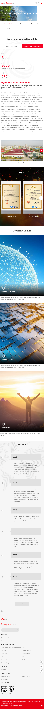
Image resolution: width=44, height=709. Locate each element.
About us (4, 635)
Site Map (11, 703)
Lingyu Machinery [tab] (11, 46)
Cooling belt (4, 653)
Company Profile (8, 23)
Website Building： (5, 705)
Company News (5, 676)
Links (10, 630)
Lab (2, 656)
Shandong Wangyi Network (16, 705)
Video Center (4, 679)
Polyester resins (26, 656)
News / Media (5, 673)
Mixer (23, 647)
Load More (22, 603)
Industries (4, 666)
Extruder (3, 650)
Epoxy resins (4, 659)
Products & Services (7, 644)
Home (4, 611)
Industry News (26, 676)
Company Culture (36, 23)
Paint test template (6, 663)
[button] (41, 150)
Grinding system (26, 650)
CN (39, 3)
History (8, 28)
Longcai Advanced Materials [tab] (32, 46)
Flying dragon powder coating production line (11, 647)
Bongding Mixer (26, 653)
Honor (22, 23)
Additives (24, 659)
